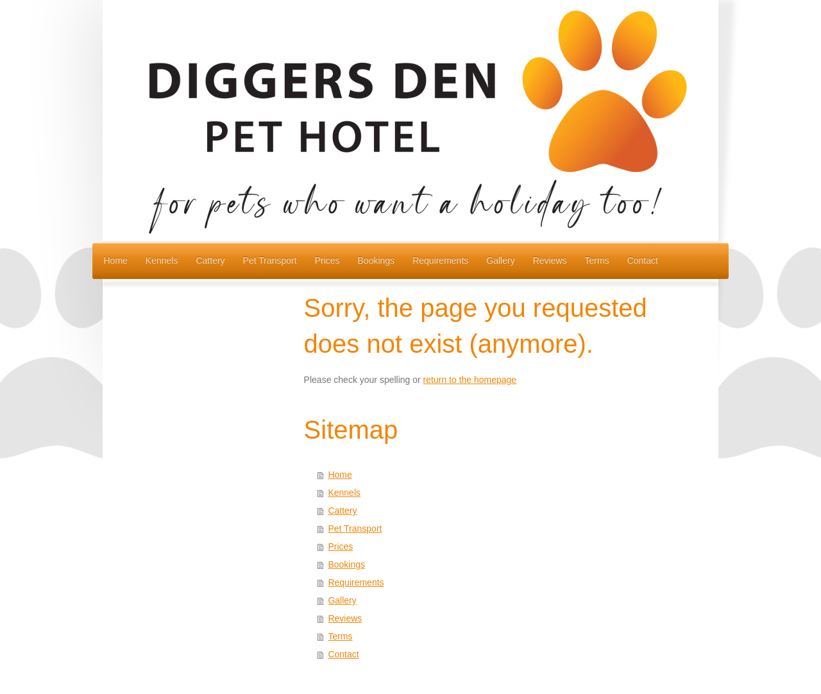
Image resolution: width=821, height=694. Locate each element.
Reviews (345, 618)
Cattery (342, 510)
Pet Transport (355, 528)
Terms (340, 636)
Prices (340, 546)
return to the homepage (470, 380)
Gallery (342, 600)
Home (339, 475)
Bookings (346, 564)
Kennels (344, 492)
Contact (343, 654)
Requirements (356, 582)
